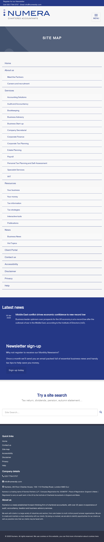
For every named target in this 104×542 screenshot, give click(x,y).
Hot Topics (12, 243)
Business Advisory (15, 117)
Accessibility (11, 264)
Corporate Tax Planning (18, 143)
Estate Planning (14, 150)
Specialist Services (15, 169)
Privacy (8, 278)
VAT (9, 176)
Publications (12, 223)
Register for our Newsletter (13, 1)
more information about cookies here (84, 536)
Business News (14, 236)
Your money (12, 196)
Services (9, 90)
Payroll (10, 156)
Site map (6, 449)
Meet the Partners (15, 77)
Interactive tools (14, 216)
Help (7, 285)
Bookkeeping (13, 110)
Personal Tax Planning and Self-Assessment (27, 163)
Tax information (14, 203)
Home (8, 63)
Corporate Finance (15, 136)
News (8, 229)
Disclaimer (10, 271)
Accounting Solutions (16, 97)
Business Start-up (15, 123)
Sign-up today (16, 370)
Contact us (10, 257)
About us (9, 70)
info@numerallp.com (33, 4)
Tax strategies (13, 209)
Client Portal (11, 250)
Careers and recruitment (18, 83)
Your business (13, 190)
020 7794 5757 (11, 476)
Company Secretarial (16, 130)
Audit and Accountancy (17, 104)
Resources (10, 183)
